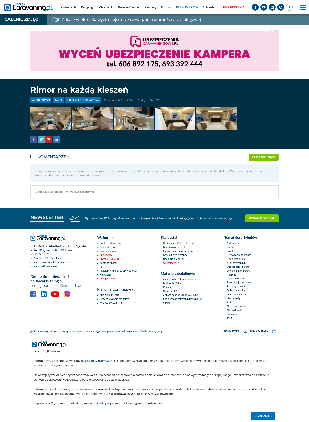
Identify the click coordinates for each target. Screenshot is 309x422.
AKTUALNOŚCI (41, 100)
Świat (230, 250)
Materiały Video (172, 282)
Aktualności (233, 242)
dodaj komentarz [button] (263, 156)
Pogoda (167, 286)
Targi (229, 317)
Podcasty (232, 313)
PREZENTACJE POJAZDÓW (83, 100)
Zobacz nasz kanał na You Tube (180, 294)
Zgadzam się (263, 415)
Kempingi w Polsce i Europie (179, 242)
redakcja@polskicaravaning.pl (55, 261)
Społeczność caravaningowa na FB (182, 298)
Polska (230, 246)
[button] (209, 7)
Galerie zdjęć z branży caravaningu (182, 278)
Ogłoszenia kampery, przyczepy (181, 250)
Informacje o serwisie (111, 250)
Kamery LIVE (170, 290)
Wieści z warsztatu (237, 293)
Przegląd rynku (235, 278)
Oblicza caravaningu (238, 266)
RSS (102, 266)
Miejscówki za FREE (174, 246)
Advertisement (110, 258)
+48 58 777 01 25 (50, 257)
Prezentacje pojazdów (239, 282)
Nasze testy (233, 297)
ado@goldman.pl (48, 265)
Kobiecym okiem (236, 258)
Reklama (106, 254)
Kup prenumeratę (109, 294)
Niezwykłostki (235, 309)
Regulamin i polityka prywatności (118, 270)
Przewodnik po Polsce (239, 254)
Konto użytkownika (110, 242)
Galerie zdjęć (21, 19)
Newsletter (106, 274)
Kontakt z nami (108, 262)
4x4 (229, 301)
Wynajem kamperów (238, 270)
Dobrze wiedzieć (236, 290)
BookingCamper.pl (173, 258)
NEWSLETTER (47, 217)
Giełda (167, 302)
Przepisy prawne (236, 286)
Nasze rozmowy (236, 305)
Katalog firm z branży (175, 254)
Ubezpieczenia (108, 278)
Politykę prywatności (103, 360)
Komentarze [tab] (50, 157)
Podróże (231, 274)
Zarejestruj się (108, 246)
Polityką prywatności (112, 402)
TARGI (58, 100)
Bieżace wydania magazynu (115, 298)
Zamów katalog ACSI (111, 302)
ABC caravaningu (236, 262)
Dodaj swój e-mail (262, 217)
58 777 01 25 (42, 253)
